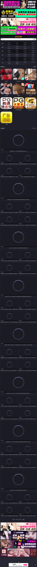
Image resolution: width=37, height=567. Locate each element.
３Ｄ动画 (33, 46)
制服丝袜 (9, 52)
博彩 (2, 43)
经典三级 (17, 52)
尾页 (23, 519)
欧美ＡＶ (25, 46)
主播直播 (25, 48)
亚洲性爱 (9, 50)
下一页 (20, 519)
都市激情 (9, 58)
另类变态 (33, 52)
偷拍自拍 (17, 50)
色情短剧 (17, 63)
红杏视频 (9, 63)
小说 (2, 58)
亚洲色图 (17, 54)
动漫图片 (33, 54)
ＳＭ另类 (33, 48)
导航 (2, 62)
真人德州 (17, 42)
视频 (2, 47)
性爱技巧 (33, 59)
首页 (13, 519)
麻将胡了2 (9, 44)
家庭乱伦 (17, 58)
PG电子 (9, 42)
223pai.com (18, 37)
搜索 (34, 39)
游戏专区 (33, 42)
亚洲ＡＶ (9, 46)
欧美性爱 (33, 50)
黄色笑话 (25, 59)
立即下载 (25, 564)
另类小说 (17, 59)
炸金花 (17, 44)
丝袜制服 (17, 48)
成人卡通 (25, 50)
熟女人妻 (9, 48)
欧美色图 (25, 54)
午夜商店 (34, 66)
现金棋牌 (25, 44)
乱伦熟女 (25, 52)
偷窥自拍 (9, 54)
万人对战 (25, 42)
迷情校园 (9, 59)
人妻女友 (25, 58)
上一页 (17, 519)
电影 (2, 51)
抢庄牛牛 (33, 44)
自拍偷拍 (17, 46)
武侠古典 (33, 58)
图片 (2, 55)
